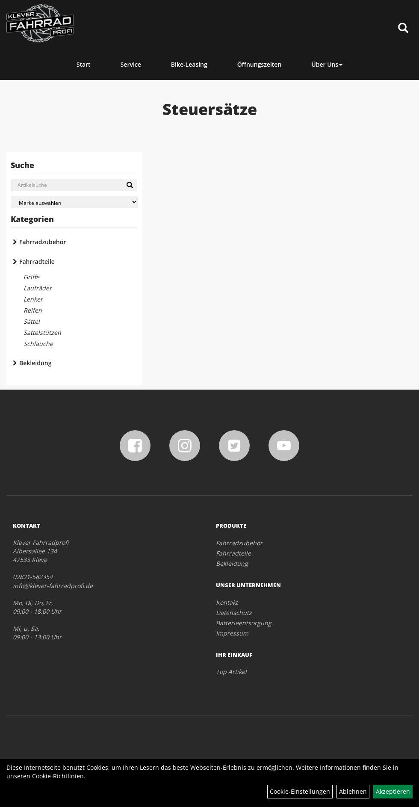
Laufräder (38, 288)
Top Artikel (231, 672)
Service (131, 64)
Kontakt (227, 602)
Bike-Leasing (189, 64)
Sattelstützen (42, 332)
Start (84, 64)
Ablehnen (353, 791)
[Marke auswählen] (74, 202)
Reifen (33, 310)
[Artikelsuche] (403, 28)
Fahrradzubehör (42, 242)
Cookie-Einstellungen (300, 791)
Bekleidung (35, 363)
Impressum (232, 633)
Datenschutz (234, 613)
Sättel (32, 321)
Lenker (33, 299)
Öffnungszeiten (259, 64)
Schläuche (38, 344)
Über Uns (326, 64)
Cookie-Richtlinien (58, 776)
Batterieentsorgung (243, 623)
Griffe (31, 277)
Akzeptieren (393, 791)
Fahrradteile (37, 261)
